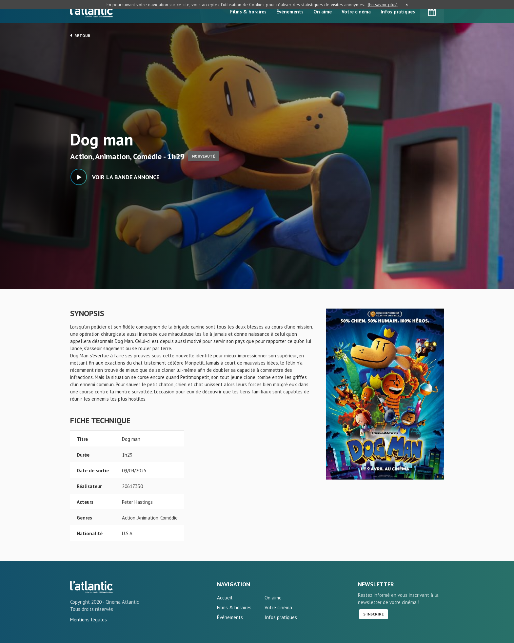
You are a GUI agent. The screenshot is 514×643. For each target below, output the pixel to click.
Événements (290, 12)
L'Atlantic (91, 11)
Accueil (224, 598)
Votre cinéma (356, 12)
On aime (322, 12)
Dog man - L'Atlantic (91, 587)
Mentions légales (88, 619)
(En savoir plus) (383, 5)
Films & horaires (248, 12)
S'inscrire (373, 614)
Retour (80, 35)
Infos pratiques (398, 12)
